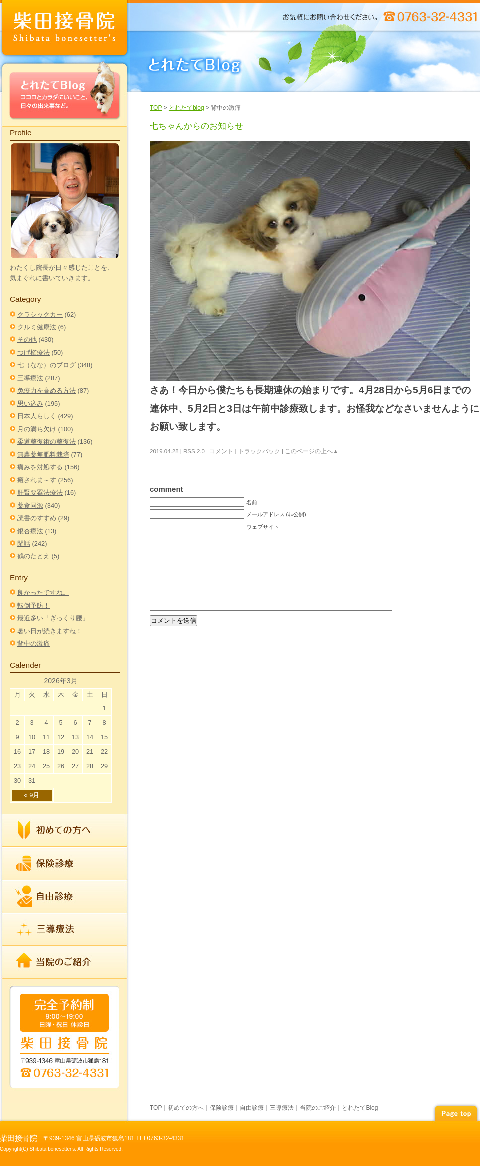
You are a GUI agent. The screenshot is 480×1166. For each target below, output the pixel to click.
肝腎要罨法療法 (40, 492)
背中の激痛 (34, 643)
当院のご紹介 (65, 961)
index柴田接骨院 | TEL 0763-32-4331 (65, 29)
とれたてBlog (65, 93)
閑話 (24, 543)
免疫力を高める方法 (47, 390)
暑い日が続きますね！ (50, 631)
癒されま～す (37, 480)
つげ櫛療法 (34, 352)
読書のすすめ (37, 518)
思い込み (31, 403)
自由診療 (65, 896)
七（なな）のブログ (47, 365)
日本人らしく (37, 416)
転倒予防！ (34, 605)
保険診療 (65, 863)
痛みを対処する (40, 467)
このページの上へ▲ (311, 451)
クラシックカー (40, 314)
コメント (222, 451)
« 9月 (32, 795)
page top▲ (456, 1112)
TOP (156, 107)
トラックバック (259, 451)
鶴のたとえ (34, 556)
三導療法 (31, 378)
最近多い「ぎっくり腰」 (53, 618)
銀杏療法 (31, 531)
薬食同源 (31, 505)
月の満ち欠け (37, 429)
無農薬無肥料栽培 (44, 454)
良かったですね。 (44, 592)
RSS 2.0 (194, 451)
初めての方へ (65, 830)
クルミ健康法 (37, 327)
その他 (27, 339)
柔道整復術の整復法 (47, 441)
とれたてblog (186, 107)
